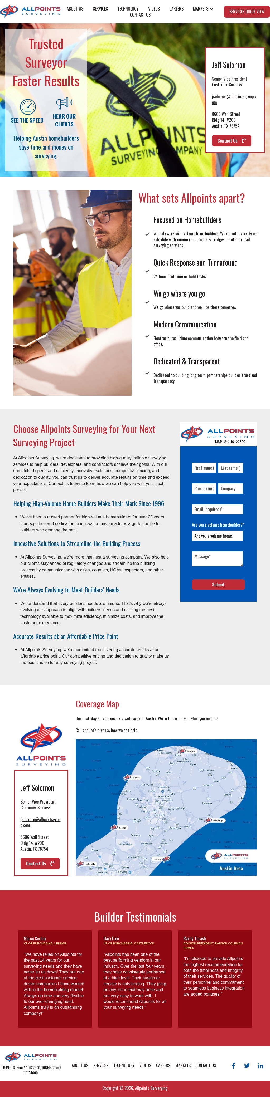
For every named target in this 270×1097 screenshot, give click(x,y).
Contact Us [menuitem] (205, 1065)
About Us (75, 9)
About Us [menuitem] (80, 1065)
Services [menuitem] (100, 1065)
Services (100, 9)
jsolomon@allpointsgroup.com (234, 99)
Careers (176, 9)
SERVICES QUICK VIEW (246, 11)
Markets (200, 9)
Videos (154, 9)
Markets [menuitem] (183, 1065)
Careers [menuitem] (163, 1065)
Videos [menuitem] (145, 1065)
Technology (128, 9)
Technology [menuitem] (124, 1065)
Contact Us (140, 15)
